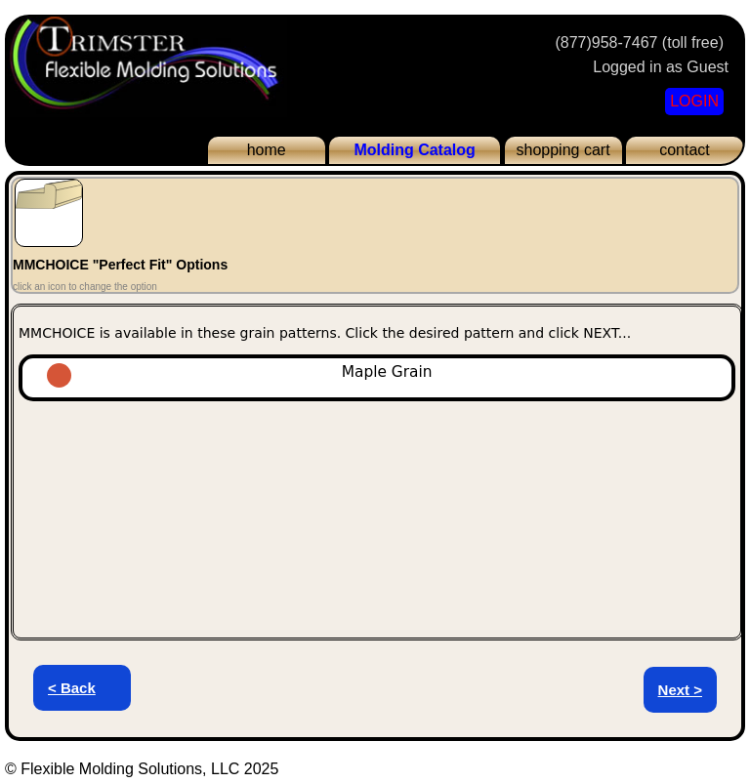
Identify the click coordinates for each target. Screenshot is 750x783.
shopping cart (563, 150)
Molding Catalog (414, 150)
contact (684, 150)
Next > (680, 689)
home (266, 150)
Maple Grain (304, 372)
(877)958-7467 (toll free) (639, 42)
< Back (72, 688)
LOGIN (694, 101)
